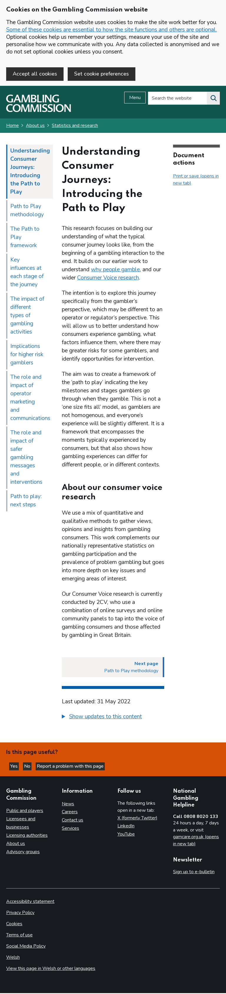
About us (35, 126)
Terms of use (19, 936)
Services (70, 829)
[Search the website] (213, 99)
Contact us (72, 821)
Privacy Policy (20, 913)
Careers (70, 812)
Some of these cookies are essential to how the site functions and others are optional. (111, 30)
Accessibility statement (30, 902)
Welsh (13, 958)
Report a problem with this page (70, 767)
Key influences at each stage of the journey (27, 273)
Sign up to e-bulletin (194, 872)
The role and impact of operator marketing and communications (30, 398)
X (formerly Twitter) (137, 818)
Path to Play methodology (27, 211)
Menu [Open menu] (135, 98)
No (27, 767)
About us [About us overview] (15, 844)
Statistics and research (75, 126)
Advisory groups (23, 852)
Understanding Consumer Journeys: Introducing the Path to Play (30, 172)
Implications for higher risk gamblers (26, 355)
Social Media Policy (26, 947)
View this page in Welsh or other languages (50, 969)
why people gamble (115, 270)
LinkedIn (125, 827)
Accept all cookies (35, 73)
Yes (14, 767)
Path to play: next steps (26, 501)
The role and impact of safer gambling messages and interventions (26, 458)
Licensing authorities (27, 836)
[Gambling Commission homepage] (38, 111)
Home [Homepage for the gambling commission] (12, 126)
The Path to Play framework (24, 238)
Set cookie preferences (101, 73)
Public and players (24, 811)
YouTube (126, 835)
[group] (113, 718)
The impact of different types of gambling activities (27, 316)
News (68, 804)
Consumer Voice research (108, 278)
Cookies (14, 924)
